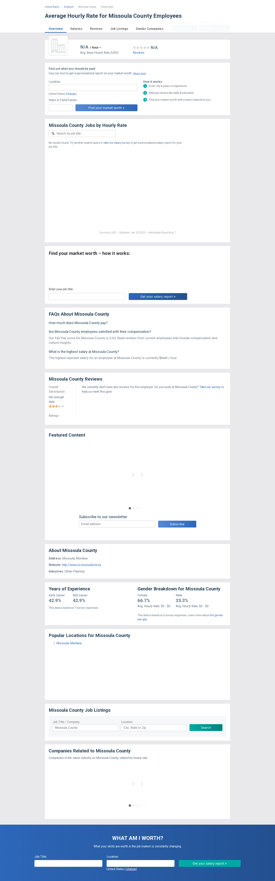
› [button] (142, 473)
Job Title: (40, 856)
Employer (69, 7)
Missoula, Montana (69, 643)
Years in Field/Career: (63, 100)
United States (52, 7)
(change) (71, 93)
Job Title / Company (66, 722)
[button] (55, 28)
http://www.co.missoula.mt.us (81, 565)
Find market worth (214, 28)
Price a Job (184, 28)
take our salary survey (117, 142)
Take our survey (210, 387)
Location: (55, 81)
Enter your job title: (61, 289)
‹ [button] (133, 473)
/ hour (94, 47)
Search (206, 727)
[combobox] (93, 87)
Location (127, 722)
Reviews (138, 52)
